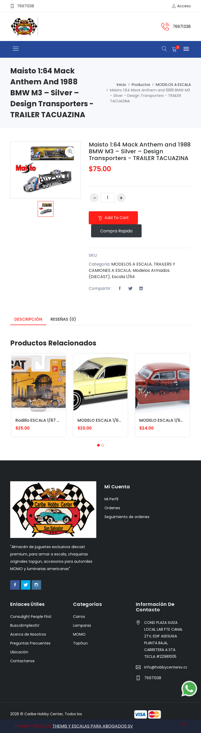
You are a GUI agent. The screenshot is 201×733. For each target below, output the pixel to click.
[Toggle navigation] (15, 49)
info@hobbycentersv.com (165, 667)
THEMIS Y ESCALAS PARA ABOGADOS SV (93, 726)
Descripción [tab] (28, 320)
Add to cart (114, 218)
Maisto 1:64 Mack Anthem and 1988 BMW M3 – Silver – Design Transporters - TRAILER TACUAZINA (139, 151)
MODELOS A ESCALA (173, 84)
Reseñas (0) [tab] (63, 320)
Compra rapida (117, 231)
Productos (141, 84)
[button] (98, 445)
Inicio (121, 84)
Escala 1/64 (123, 277)
